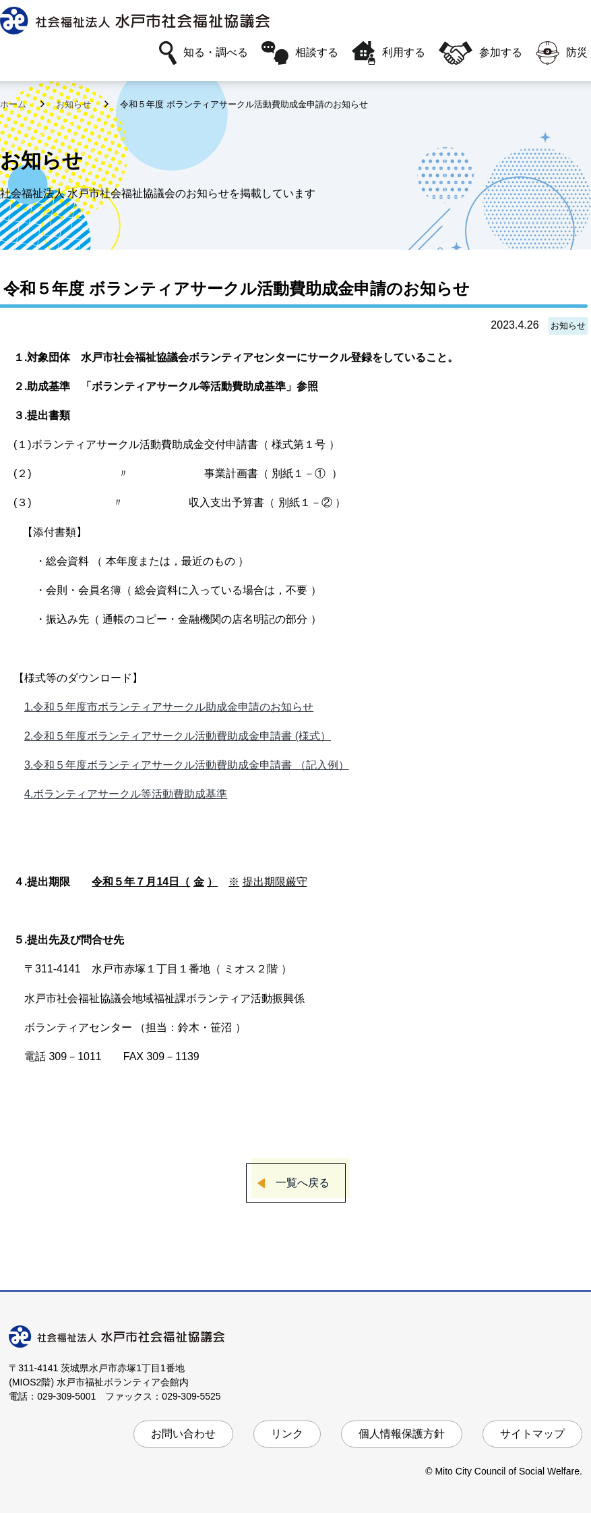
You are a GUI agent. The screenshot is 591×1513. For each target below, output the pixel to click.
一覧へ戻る (303, 1182)
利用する (388, 53)
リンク (287, 1433)
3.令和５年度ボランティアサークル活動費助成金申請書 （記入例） (186, 765)
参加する (480, 53)
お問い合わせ (183, 1433)
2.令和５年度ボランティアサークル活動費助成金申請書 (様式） (177, 736)
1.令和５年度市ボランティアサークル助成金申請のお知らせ (168, 707)
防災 (562, 53)
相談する (299, 53)
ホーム (14, 104)
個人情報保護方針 (402, 1433)
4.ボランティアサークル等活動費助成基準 (125, 794)
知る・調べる (203, 53)
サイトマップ (532, 1433)
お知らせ (75, 104)
